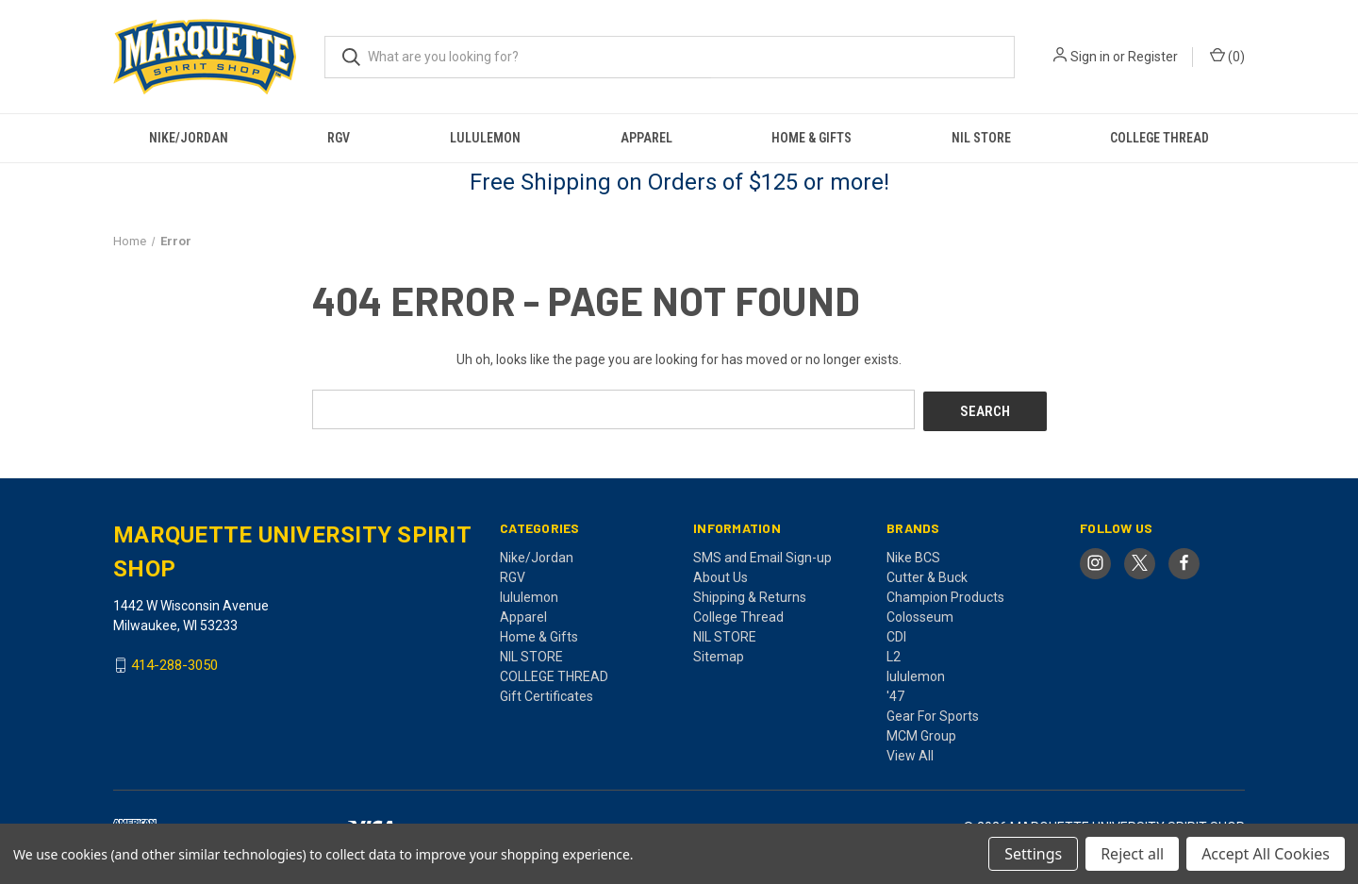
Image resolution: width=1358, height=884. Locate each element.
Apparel (646, 137)
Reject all (1132, 853)
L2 (893, 653)
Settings (1033, 853)
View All (910, 752)
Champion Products (945, 594)
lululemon (485, 137)
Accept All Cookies (1265, 853)
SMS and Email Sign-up (762, 554)
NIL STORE (981, 137)
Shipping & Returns (749, 594)
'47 (895, 693)
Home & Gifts (811, 137)
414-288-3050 (174, 663)
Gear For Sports (932, 713)
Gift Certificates (546, 693)
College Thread (738, 614)
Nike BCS (913, 554)
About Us (720, 574)
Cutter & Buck (927, 574)
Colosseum (919, 614)
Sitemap (718, 653)
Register (1153, 56)
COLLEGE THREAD (1159, 137)
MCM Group (921, 733)
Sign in (1090, 56)
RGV (338, 137)
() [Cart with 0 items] (1227, 55)
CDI (896, 634)
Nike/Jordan (188, 137)
